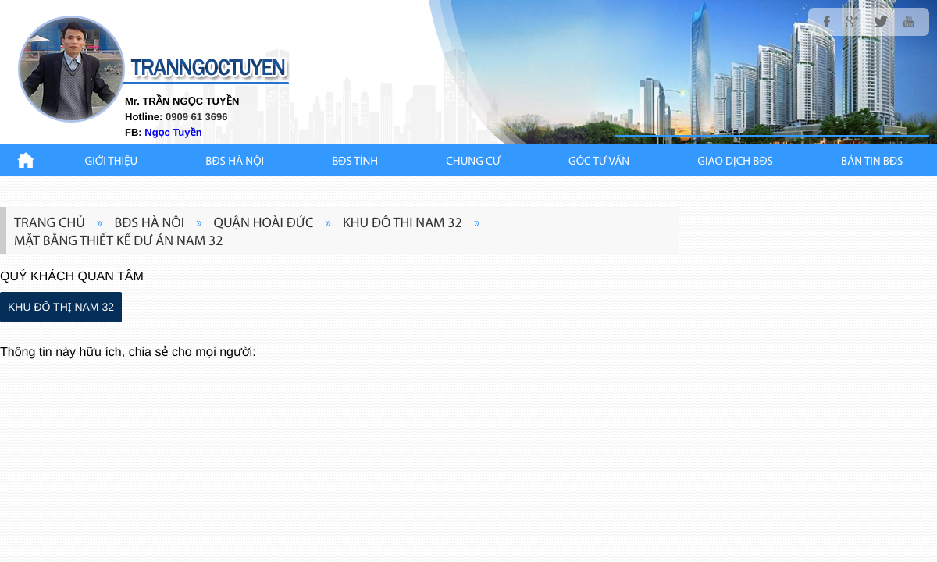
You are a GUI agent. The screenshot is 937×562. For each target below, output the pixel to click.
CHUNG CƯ (473, 162)
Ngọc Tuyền (172, 132)
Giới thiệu (111, 162)
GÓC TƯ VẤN (598, 162)
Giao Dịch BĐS (735, 162)
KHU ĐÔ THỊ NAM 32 (61, 307)
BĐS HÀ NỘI (234, 162)
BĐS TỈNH (355, 162)
